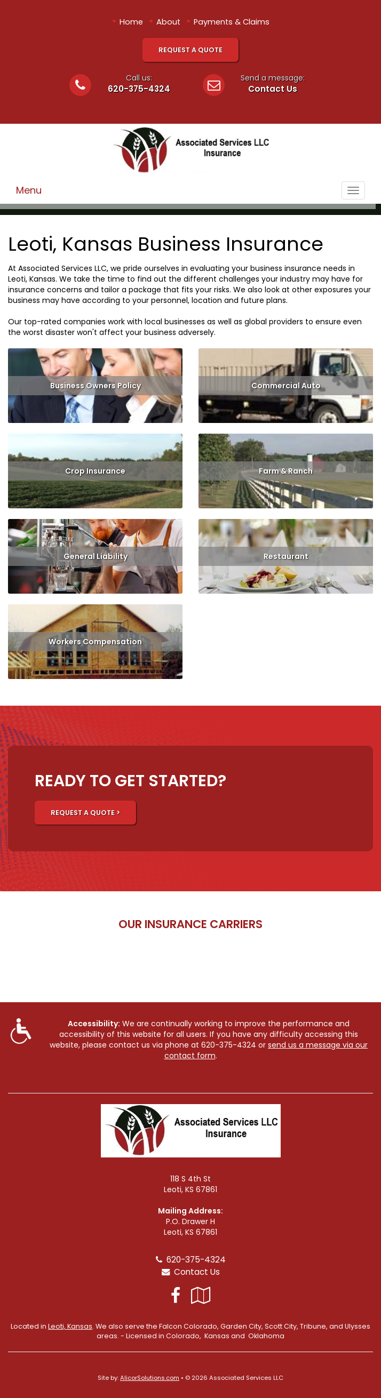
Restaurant (286, 556)
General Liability (96, 556)
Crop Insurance (95, 471)
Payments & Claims (231, 22)
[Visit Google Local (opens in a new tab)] (201, 1295)
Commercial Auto (286, 385)
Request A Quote (190, 49)
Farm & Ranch (286, 471)
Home (131, 22)
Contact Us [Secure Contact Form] (191, 1271)
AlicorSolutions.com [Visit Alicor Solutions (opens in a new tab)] (149, 1377)
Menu (29, 190)
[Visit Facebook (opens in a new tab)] (175, 1295)
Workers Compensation (95, 641)
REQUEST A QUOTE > (85, 812)
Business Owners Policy (95, 385)
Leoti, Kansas (70, 1326)
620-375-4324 (139, 88)
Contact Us (272, 88)
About (168, 22)
